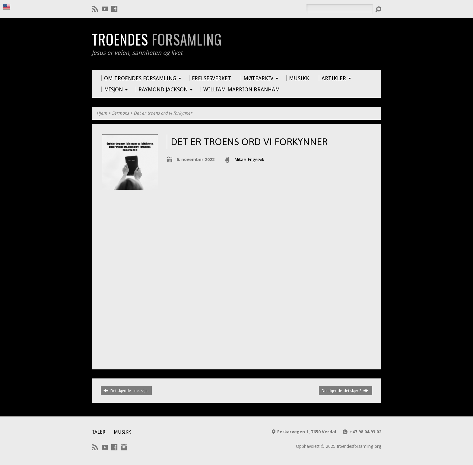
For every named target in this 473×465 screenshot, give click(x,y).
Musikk (122, 432)
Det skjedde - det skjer (126, 390)
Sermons (120, 113)
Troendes (157, 39)
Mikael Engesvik (249, 159)
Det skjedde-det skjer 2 (345, 390)
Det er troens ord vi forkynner (163, 113)
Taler (98, 432)
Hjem (102, 113)
